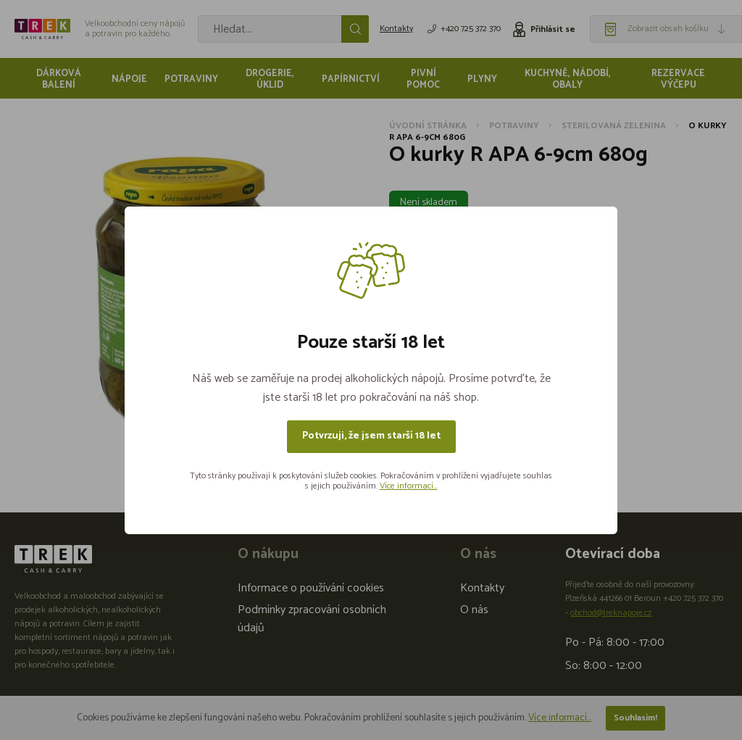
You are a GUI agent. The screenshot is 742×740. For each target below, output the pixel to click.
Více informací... (409, 486)
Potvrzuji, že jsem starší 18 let (371, 436)
